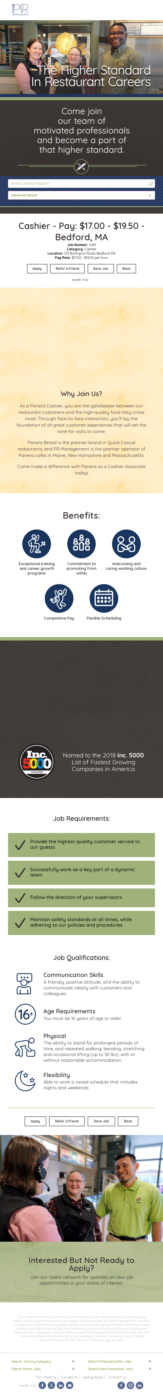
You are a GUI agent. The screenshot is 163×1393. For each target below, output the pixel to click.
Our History (45, 1378)
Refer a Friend (66, 269)
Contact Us (118, 1378)
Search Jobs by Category (31, 1362)
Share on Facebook (42, 1387)
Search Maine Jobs (26, 1370)
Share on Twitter (51, 1387)
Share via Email (69, 1387)
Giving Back (93, 1378)
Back (129, 269)
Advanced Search (24, 195)
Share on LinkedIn (60, 1387)
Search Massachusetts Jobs (110, 1362)
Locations (69, 1378)
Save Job (102, 269)
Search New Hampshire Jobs (111, 1370)
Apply (34, 269)
